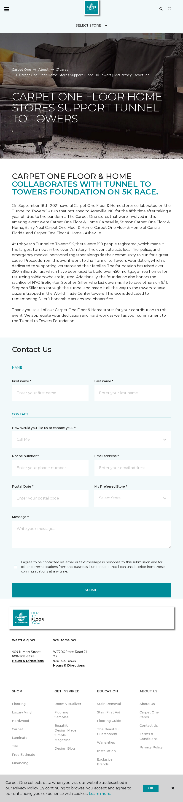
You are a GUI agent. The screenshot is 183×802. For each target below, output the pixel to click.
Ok (150, 788)
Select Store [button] (88, 25)
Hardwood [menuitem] (20, 721)
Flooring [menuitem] (19, 704)
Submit (91, 590)
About (43, 70)
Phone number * (25, 456)
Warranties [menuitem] (106, 742)
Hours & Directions (28, 661)
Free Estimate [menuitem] (23, 755)
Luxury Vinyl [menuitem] (22, 712)
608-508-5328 (23, 656)
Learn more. (100, 793)
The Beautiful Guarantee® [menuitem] (108, 731)
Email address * (106, 456)
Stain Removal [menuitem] (109, 704)
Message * (20, 516)
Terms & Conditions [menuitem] (149, 736)
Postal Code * (22, 486)
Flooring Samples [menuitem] (61, 714)
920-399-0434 (64, 661)
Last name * (103, 381)
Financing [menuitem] (20, 763)
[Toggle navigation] (7, 9)
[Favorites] (169, 9)
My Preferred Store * (110, 486)
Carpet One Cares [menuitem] (149, 714)
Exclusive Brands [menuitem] (105, 761)
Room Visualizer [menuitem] (67, 704)
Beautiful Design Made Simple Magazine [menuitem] (65, 733)
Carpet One (21, 70)
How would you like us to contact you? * (43, 427)
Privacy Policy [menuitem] (151, 747)
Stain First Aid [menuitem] (108, 712)
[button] (161, 9)
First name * (21, 381)
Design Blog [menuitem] (64, 748)
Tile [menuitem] (15, 746)
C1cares (62, 70)
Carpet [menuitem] (17, 729)
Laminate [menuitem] (19, 738)
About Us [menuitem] (147, 704)
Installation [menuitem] (106, 751)
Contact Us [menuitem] (149, 726)
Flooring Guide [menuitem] (109, 721)
